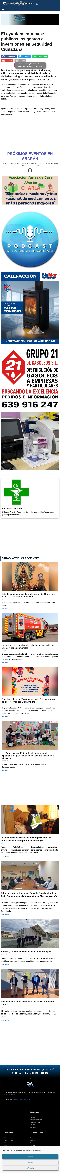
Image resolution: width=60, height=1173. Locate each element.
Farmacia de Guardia (13, 508)
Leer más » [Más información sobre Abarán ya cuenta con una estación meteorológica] (5, 964)
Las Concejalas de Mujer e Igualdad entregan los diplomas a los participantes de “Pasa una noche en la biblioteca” (28, 755)
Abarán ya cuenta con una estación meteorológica (26, 951)
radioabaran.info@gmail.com (21, 1099)
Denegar (30, 1162)
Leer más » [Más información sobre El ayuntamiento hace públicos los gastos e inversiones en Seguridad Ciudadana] (5, 1020)
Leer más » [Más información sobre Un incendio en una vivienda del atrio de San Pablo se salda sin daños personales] (5, 662)
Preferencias (30, 1168)
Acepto (30, 1157)
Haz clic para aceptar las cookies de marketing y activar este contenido (30, 65)
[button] (37, 4)
